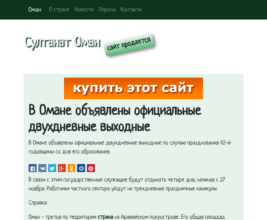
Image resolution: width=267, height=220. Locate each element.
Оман (34, 9)
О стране (59, 10)
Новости (84, 10)
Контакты (131, 10)
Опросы (107, 10)
